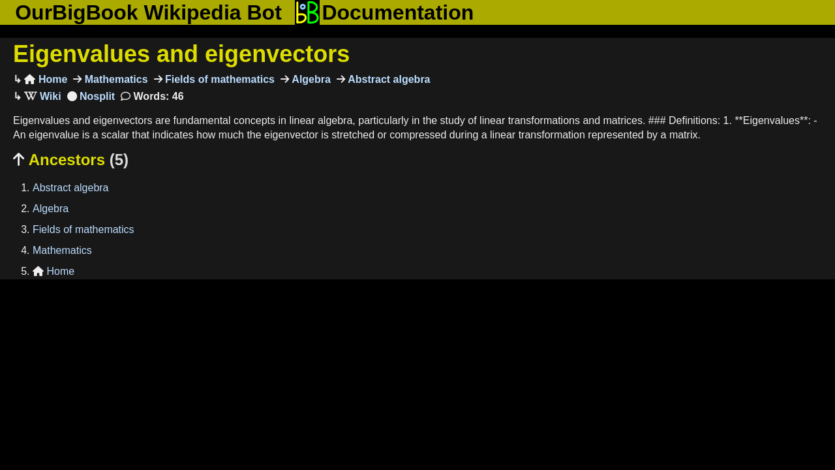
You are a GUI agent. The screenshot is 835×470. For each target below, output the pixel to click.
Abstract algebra (388, 79)
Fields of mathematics (218, 79)
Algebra (310, 79)
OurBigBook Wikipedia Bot (148, 12)
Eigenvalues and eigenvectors (181, 53)
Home (45, 79)
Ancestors (71, 159)
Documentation (384, 12)
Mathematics (114, 79)
